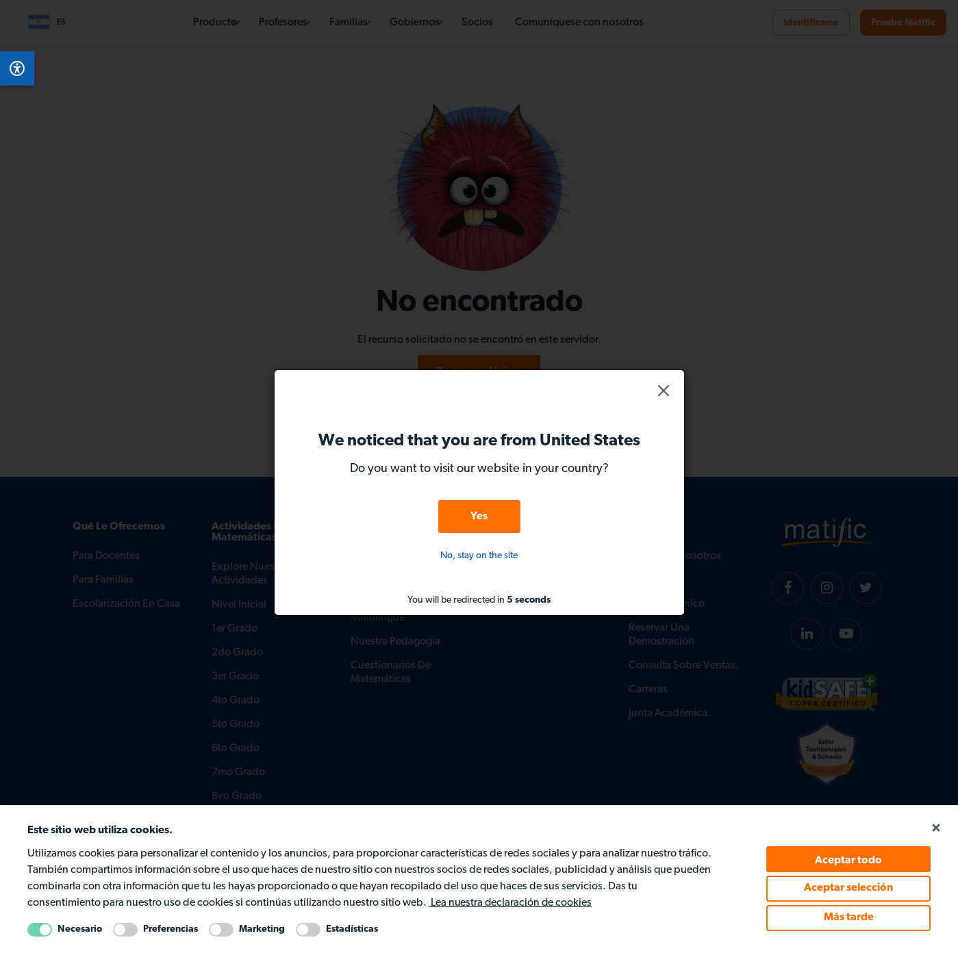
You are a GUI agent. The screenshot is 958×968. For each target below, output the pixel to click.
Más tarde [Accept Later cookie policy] (849, 918)
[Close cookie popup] (935, 829)
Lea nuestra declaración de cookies (511, 903)
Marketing (262, 929)
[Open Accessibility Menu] (17, 68)
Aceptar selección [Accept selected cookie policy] (848, 888)
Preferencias (170, 929)
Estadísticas (352, 929)
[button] (663, 390)
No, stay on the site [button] (479, 556)
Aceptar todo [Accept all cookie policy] (848, 860)
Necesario (80, 929)
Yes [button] (479, 516)
